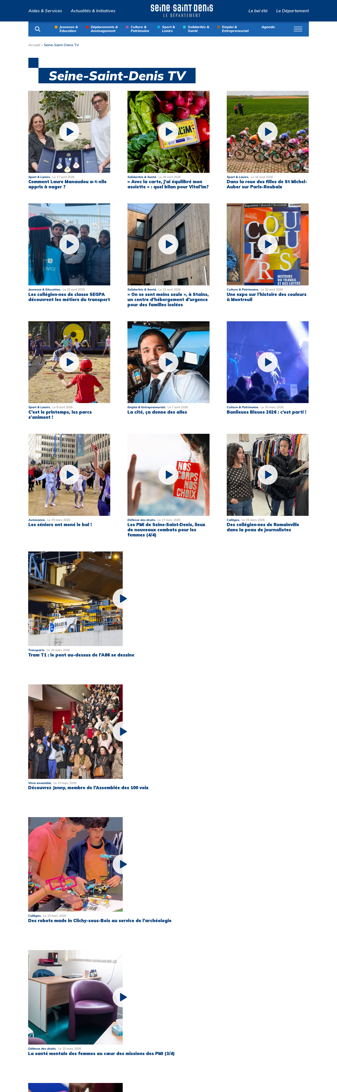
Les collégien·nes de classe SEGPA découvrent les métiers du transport (69, 297)
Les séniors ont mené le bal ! (60, 524)
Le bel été (258, 11)
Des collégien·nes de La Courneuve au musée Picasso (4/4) (256, 891)
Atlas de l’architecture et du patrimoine (236, 1021)
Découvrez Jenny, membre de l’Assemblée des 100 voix (155, 643)
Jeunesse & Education (69, 29)
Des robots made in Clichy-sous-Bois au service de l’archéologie (254, 643)
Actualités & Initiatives (93, 11)
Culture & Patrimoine (140, 29)
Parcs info (221, 975)
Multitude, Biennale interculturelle (230, 1055)
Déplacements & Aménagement (104, 29)
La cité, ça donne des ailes (157, 412)
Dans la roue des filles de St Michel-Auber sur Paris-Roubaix (267, 184)
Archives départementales (228, 1006)
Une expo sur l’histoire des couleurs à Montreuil (266, 297)
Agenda (268, 27)
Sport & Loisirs (168, 29)
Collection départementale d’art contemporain (232, 989)
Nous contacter (290, 975)
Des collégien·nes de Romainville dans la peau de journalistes (263, 527)
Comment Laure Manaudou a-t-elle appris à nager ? (67, 184)
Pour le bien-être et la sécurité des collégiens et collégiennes (67, 891)
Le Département (292, 11)
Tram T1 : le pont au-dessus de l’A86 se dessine (63, 643)
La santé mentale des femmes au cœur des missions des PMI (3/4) (65, 767)
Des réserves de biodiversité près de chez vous (255, 767)
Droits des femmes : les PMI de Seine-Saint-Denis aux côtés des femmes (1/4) (159, 894)
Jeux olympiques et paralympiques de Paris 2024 (234, 1038)
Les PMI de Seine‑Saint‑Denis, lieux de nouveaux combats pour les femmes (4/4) (166, 530)
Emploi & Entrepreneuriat (235, 29)
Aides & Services (45, 11)
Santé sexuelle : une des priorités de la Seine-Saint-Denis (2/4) (160, 767)
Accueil (34, 45)
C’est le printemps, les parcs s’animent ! (60, 414)
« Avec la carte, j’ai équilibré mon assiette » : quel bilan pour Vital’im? (168, 184)
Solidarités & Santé (198, 29)
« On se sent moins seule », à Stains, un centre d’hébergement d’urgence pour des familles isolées (168, 299)
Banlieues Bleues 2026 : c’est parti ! (266, 412)
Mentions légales (284, 987)
